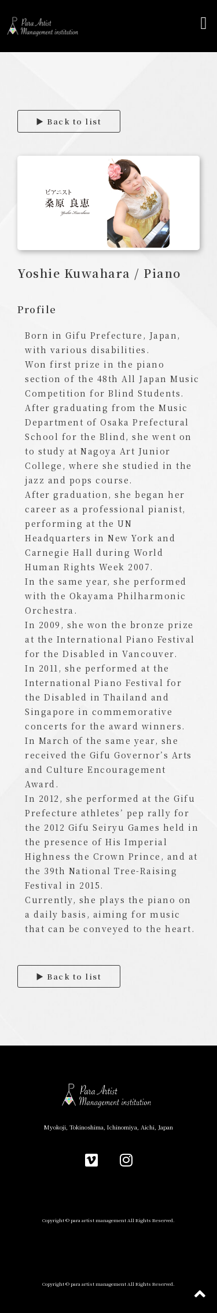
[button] (203, 23)
